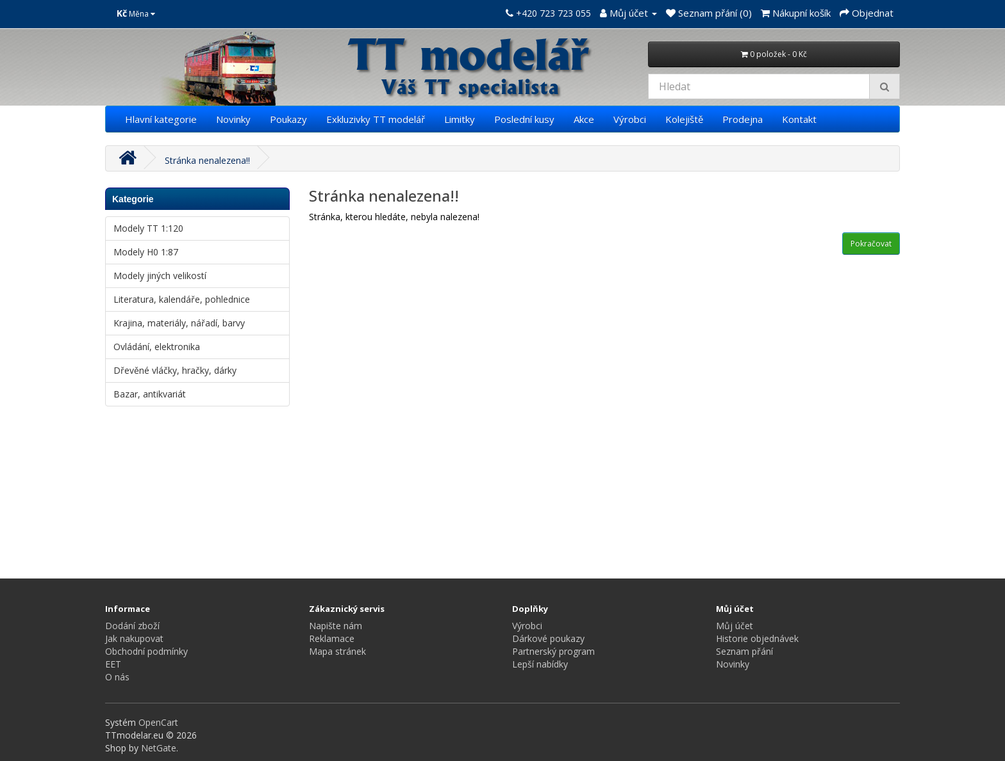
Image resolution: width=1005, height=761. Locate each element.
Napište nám (335, 626)
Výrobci (629, 119)
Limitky (459, 119)
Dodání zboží (132, 626)
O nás (117, 677)
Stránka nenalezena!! (207, 160)
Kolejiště (684, 119)
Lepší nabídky (540, 664)
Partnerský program (553, 651)
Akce (584, 119)
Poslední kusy (524, 119)
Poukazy (288, 119)
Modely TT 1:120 (148, 228)
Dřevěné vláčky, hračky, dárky (175, 370)
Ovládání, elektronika (156, 346)
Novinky (233, 119)
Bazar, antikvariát (149, 394)
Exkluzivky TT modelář (375, 119)
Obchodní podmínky (146, 651)
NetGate (158, 748)
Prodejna (742, 119)
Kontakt (799, 119)
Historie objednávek (757, 638)
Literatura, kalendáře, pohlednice (181, 299)
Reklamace (331, 638)
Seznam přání (744, 651)
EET (113, 664)
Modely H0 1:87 (145, 252)
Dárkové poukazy (548, 638)
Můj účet (734, 626)
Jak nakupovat (134, 638)
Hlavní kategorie (161, 119)
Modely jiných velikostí (159, 275)
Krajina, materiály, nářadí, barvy (179, 323)
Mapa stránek (337, 651)
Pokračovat (871, 243)
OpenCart (158, 722)
